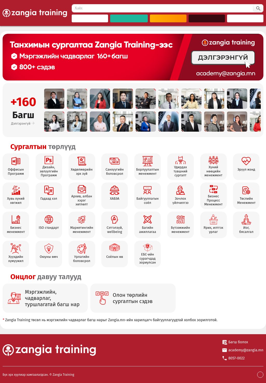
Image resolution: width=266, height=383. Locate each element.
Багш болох (238, 342)
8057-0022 (236, 358)
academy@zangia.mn (245, 350)
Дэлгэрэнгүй (23, 123)
